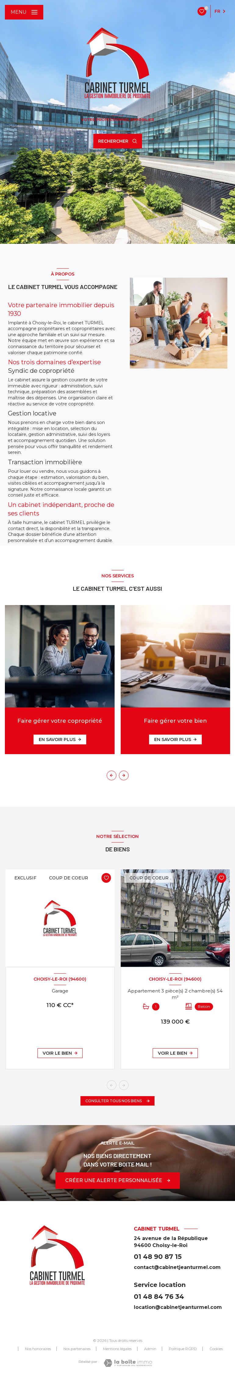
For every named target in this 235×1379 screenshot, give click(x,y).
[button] (124, 775)
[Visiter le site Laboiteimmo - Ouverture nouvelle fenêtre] (127, 1363)
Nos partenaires (77, 1348)
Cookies (216, 1349)
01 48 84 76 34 (159, 1296)
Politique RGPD (183, 1348)
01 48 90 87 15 (158, 1256)
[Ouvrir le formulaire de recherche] (117, 141)
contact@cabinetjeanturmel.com (177, 1267)
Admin (150, 1348)
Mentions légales (117, 1348)
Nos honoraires (38, 1348)
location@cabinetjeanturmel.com (178, 1307)
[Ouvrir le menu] (24, 12)
